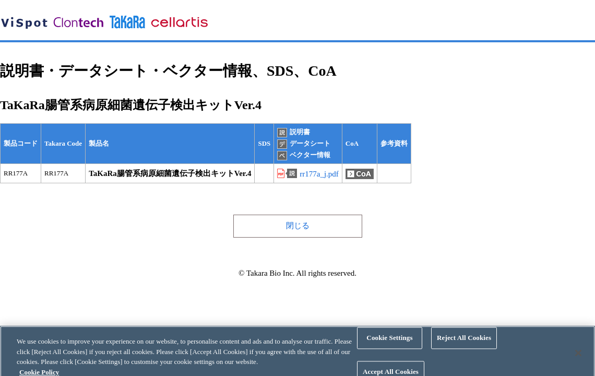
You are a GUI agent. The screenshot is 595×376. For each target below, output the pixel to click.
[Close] (578, 356)
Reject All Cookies (464, 341)
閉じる (298, 225)
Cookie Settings (389, 341)
